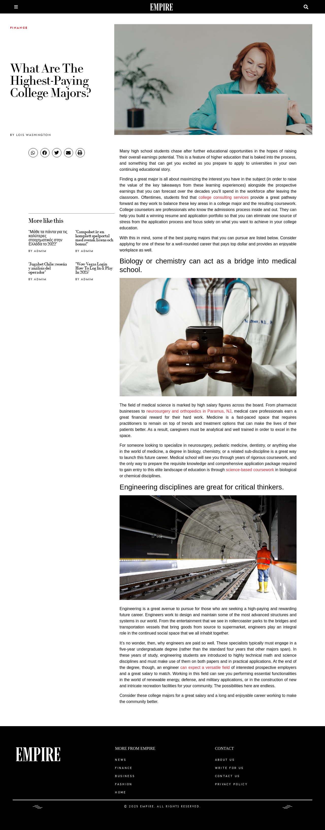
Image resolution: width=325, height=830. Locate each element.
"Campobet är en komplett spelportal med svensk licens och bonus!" (94, 238)
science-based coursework (250, 470)
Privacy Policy (231, 784)
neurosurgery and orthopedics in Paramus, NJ (188, 411)
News (120, 760)
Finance (19, 28)
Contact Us (227, 776)
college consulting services (224, 197)
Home (120, 792)
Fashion (123, 784)
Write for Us (229, 768)
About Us (225, 760)
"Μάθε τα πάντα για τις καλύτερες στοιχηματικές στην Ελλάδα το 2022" (47, 238)
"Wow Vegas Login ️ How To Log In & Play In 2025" (94, 268)
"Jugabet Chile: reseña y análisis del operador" (47, 268)
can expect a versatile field (205, 667)
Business (125, 776)
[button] (306, 7)
